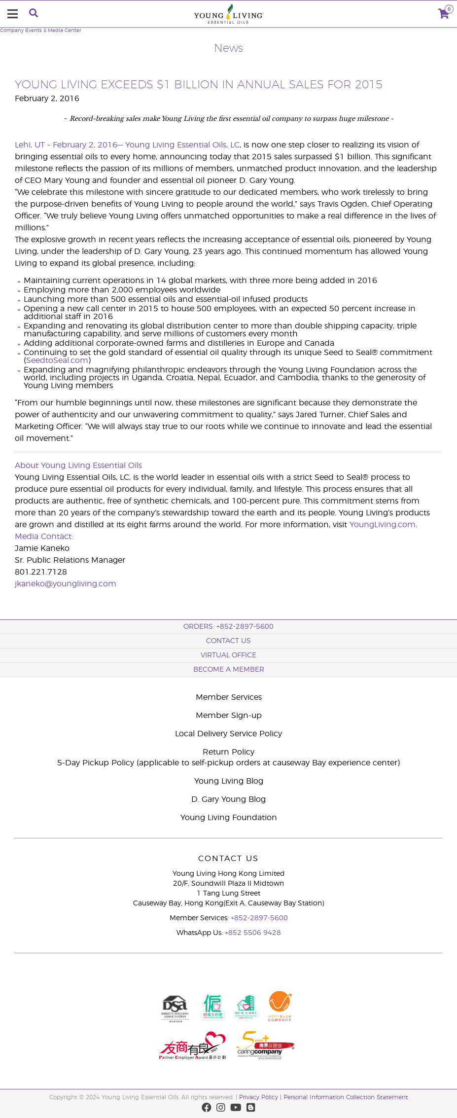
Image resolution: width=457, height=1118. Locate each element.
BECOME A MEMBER (228, 669)
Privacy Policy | (261, 1097)
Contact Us (228, 641)
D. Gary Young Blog (228, 799)
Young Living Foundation (228, 818)
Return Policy (228, 752)
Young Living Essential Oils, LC (182, 145)
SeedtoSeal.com (57, 360)
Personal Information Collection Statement (345, 1097)
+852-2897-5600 (259, 918)
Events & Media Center (53, 30)
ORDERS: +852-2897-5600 (228, 626)
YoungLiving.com (383, 525)
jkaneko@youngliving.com (65, 584)
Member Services (229, 697)
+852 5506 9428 (253, 933)
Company (12, 30)
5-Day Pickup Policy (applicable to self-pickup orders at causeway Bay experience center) (228, 763)
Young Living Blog (228, 781)
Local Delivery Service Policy (228, 734)
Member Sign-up (229, 716)
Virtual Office (228, 655)
